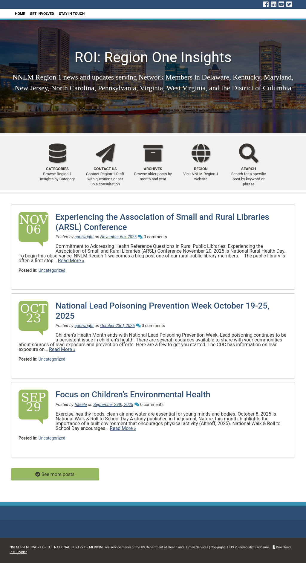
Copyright (218, 547)
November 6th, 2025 (118, 236)
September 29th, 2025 (113, 404)
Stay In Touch (72, 14)
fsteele (80, 404)
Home (20, 14)
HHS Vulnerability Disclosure (248, 547)
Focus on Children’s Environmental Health (133, 394)
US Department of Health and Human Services (174, 547)
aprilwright (84, 236)
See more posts (57, 474)
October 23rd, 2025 (117, 325)
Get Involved (42, 14)
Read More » (71, 260)
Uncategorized (52, 270)
